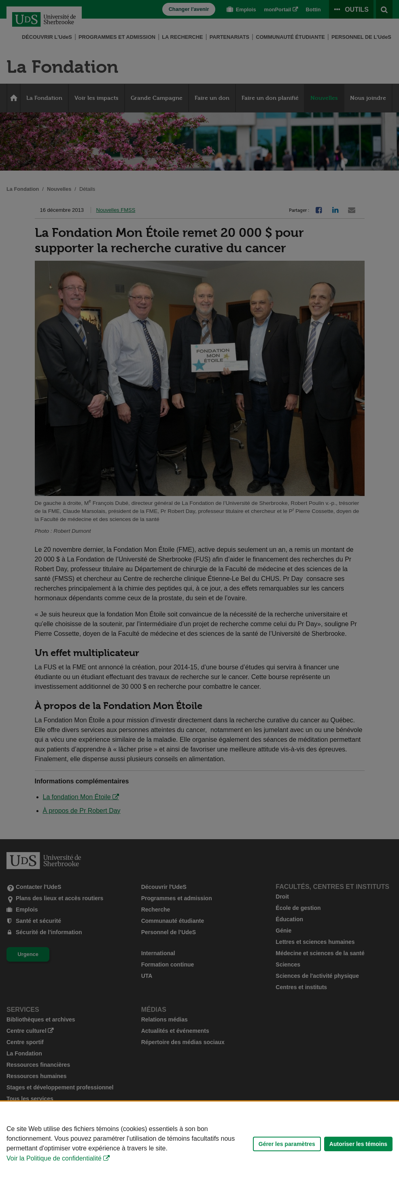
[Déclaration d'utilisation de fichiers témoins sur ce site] (199, 1144)
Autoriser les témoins (358, 1144)
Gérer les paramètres (287, 1144)
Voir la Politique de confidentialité (54, 1158)
